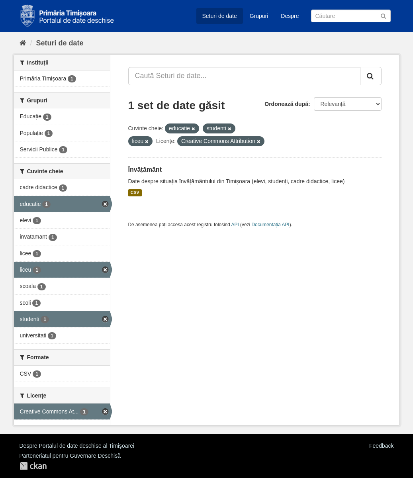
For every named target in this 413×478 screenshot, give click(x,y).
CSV (135, 192)
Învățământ (145, 169)
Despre (290, 16)
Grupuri (259, 16)
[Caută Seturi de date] (351, 16)
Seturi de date (219, 16)
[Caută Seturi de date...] (244, 76)
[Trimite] (383, 15)
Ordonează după (286, 104)
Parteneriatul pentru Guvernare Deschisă (70, 456)
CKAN (33, 466)
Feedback (381, 446)
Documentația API (271, 224)
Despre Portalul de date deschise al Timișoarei (77, 446)
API (235, 224)
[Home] (23, 43)
